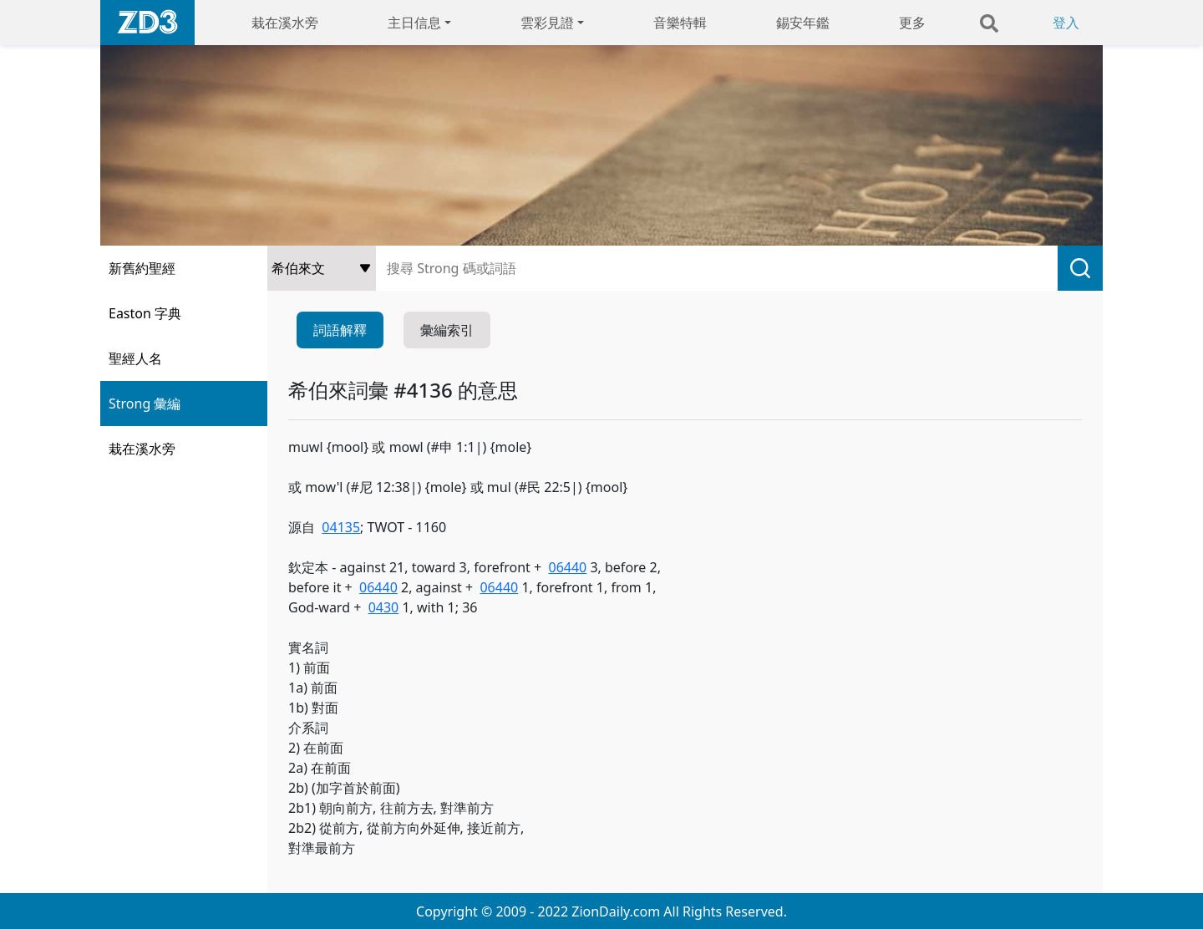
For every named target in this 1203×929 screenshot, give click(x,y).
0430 (383, 607)
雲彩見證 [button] (547, 22)
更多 (912, 22)
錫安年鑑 (803, 22)
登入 (1066, 22)
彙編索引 (447, 330)
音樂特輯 (680, 22)
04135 (341, 527)
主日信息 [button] (414, 22)
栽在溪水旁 (284, 22)
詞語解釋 (340, 330)
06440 (567, 567)
